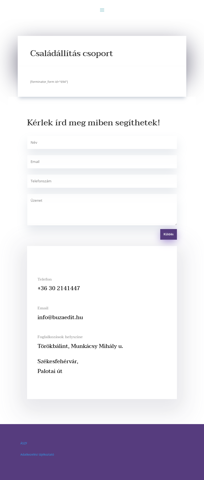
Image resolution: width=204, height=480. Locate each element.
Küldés (169, 234)
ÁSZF (23, 443)
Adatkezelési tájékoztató (37, 454)
